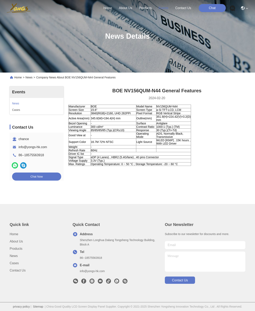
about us (125, 8)
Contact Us (18, 270)
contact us (183, 8)
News (29, 77)
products (145, 8)
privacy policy (21, 306)
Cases (14, 263)
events (163, 8)
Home (107, 8)
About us (16, 241)
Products (16, 248)
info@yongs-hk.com (33, 147)
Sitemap (38, 306)
